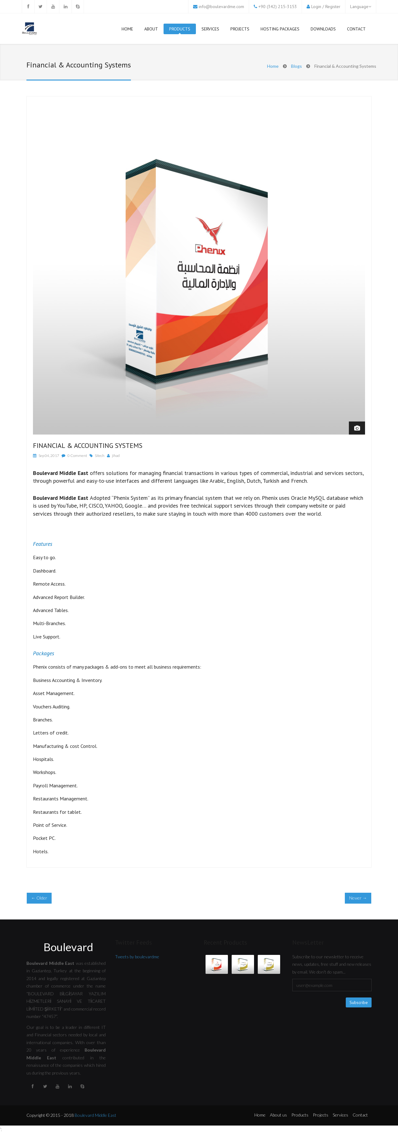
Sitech (99, 455)
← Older (39, 897)
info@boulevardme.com (221, 6)
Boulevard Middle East (95, 1115)
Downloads (323, 29)
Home (127, 29)
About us (278, 1114)
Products (179, 30)
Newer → (358, 897)
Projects (239, 29)
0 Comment (77, 455)
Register (332, 6)
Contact (356, 29)
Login (316, 6)
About (151, 29)
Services (210, 30)
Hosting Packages (280, 29)
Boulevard (68, 946)
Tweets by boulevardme (137, 956)
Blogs (296, 66)
